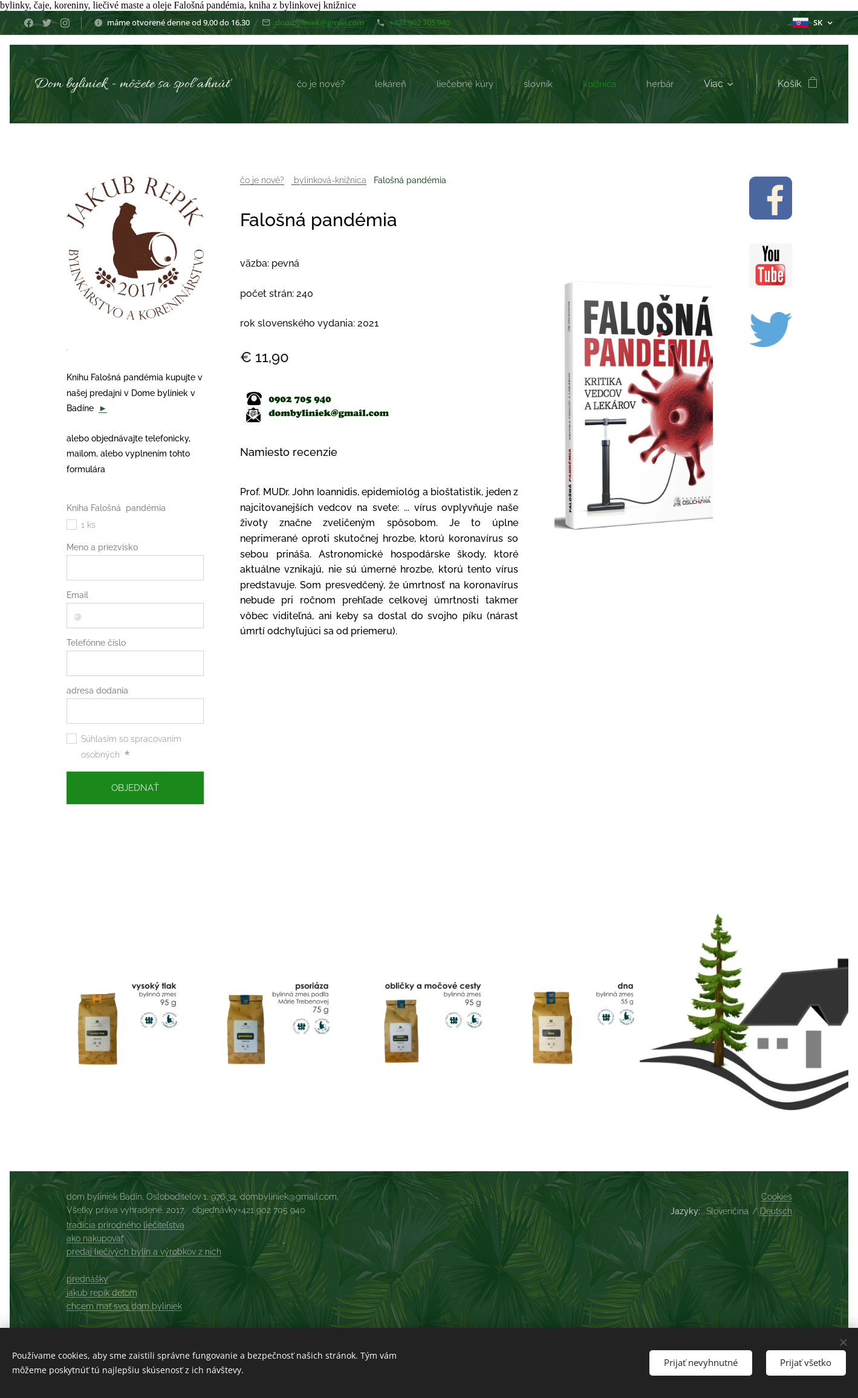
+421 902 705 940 (419, 22)
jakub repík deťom (102, 1293)
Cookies (776, 1196)
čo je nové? (261, 180)
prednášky (87, 1279)
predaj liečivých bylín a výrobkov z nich (144, 1252)
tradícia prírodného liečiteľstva (125, 1225)
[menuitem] (314, 84)
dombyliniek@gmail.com (319, 22)
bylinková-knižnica (328, 180)
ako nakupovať (95, 1238)
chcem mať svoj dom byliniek (124, 1306)
